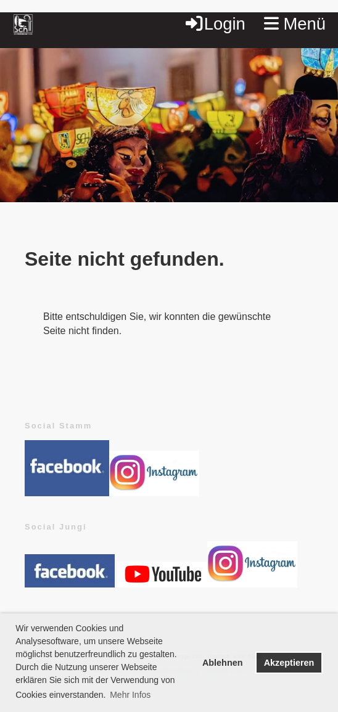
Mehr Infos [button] (130, 695)
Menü (295, 23)
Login (214, 23)
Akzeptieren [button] (289, 663)
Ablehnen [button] (222, 663)
